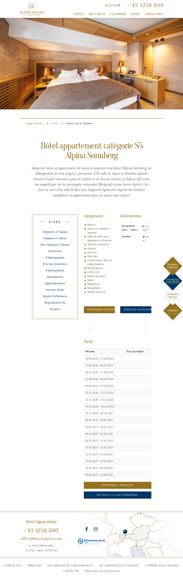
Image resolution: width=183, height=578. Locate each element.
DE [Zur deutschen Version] (107, 5)
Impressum (34, 565)
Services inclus (55, 290)
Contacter (71, 570)
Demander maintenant (101, 309)
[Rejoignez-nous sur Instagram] (95, 530)
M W (102, 570)
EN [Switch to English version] (113, 5)
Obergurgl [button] (154, 14)
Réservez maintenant (137, 309)
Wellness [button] (97, 14)
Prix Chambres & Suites (55, 245)
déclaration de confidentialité (70, 565)
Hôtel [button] (79, 14)
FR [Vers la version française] (118, 5)
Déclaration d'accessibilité (119, 565)
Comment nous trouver (162, 565)
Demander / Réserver (117, 485)
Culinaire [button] (118, 14)
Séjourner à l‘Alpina (55, 232)
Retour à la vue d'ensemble (117, 495)
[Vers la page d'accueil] (31, 9)
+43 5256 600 (146, 5)
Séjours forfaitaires (55, 296)
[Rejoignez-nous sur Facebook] (87, 530)
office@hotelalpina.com (41, 539)
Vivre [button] (135, 14)
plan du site (12, 565)
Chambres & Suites (55, 238)
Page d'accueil (35, 123)
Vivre (55, 123)
